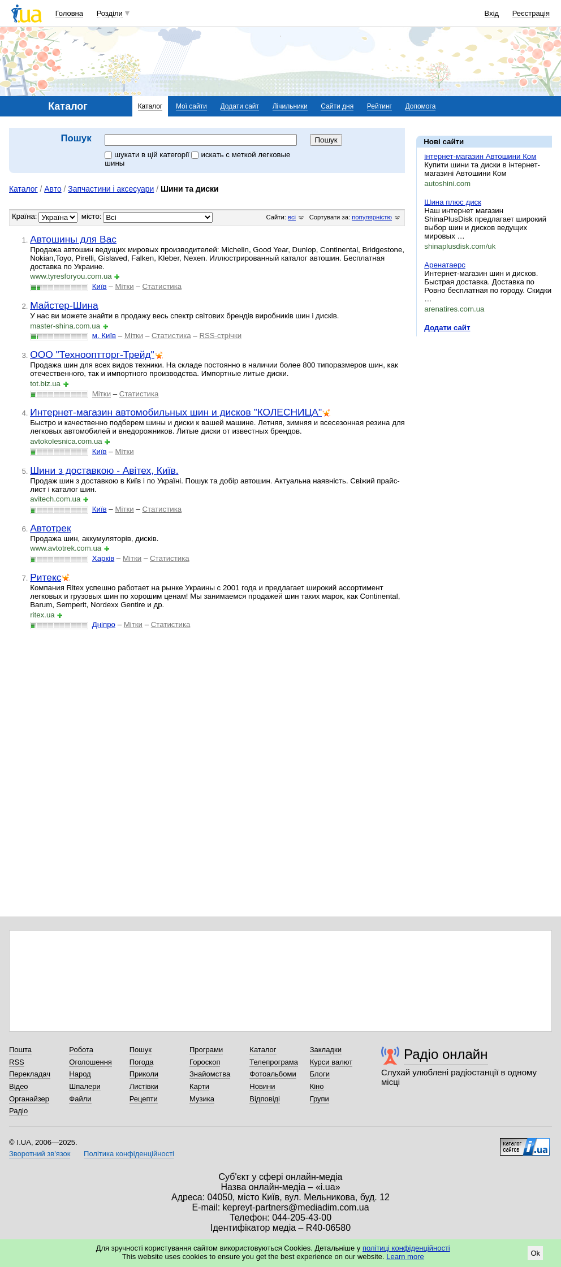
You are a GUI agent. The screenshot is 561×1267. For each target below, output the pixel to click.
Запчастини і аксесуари (111, 188)
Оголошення (90, 1062)
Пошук (141, 1049)
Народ (79, 1074)
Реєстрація (531, 13)
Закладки (326, 1049)
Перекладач (29, 1074)
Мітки (124, 286)
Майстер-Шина (64, 305)
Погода (142, 1062)
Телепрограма (273, 1062)
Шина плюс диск (452, 202)
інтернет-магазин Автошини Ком (480, 156)
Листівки (144, 1086)
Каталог (150, 106)
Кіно (317, 1086)
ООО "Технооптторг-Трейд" (92, 354)
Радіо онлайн (446, 1054)
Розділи (110, 13)
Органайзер (29, 1099)
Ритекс (45, 577)
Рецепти (144, 1099)
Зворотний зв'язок (39, 1153)
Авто (52, 188)
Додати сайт (240, 106)
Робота (81, 1049)
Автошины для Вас (73, 239)
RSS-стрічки (220, 335)
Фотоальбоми (272, 1074)
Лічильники (290, 106)
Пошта (20, 1049)
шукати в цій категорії (148, 154)
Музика (201, 1099)
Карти (199, 1086)
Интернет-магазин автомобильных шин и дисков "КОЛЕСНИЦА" (176, 412)
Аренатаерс (444, 265)
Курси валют (331, 1062)
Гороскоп (204, 1062)
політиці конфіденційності (406, 1248)
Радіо (18, 1110)
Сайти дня (337, 106)
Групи (319, 1099)
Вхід (492, 13)
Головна (69, 13)
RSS (16, 1062)
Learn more (405, 1256)
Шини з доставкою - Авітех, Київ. (104, 470)
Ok (535, 1253)
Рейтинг (379, 106)
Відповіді (264, 1099)
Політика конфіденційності (129, 1153)
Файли (80, 1099)
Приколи (144, 1074)
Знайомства (209, 1074)
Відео (18, 1086)
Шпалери (85, 1086)
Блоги (320, 1074)
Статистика (162, 286)
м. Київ (104, 335)
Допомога (420, 106)
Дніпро (103, 624)
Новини (262, 1086)
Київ (99, 286)
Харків (103, 558)
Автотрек (50, 528)
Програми (206, 1049)
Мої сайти (191, 106)
